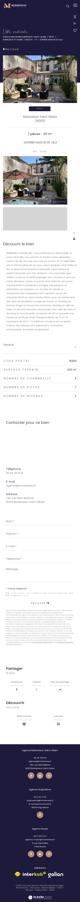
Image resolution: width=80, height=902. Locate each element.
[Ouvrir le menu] (75, 5)
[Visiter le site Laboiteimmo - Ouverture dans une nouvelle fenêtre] (40, 895)
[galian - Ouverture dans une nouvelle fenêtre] (55, 875)
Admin (60, 888)
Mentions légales (49, 888)
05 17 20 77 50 (40, 797)
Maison (29, 39)
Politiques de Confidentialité (43, 642)
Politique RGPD (41, 890)
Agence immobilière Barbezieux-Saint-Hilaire (24, 37)
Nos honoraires (22, 888)
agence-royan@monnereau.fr (40, 839)
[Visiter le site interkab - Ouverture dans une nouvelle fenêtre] (34, 874)
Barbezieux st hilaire (13, 39)
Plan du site (35, 888)
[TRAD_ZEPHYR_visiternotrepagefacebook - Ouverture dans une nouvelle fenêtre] (31, 775)
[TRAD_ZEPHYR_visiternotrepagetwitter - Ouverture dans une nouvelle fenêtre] (40, 775)
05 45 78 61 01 (14, 473)
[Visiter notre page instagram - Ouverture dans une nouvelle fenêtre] (49, 775)
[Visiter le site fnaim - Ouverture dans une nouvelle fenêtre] (17, 874)
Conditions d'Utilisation (65, 642)
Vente (51, 37)
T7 (36, 39)
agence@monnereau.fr (21, 485)
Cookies (52, 890)
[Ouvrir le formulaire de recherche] (67, 6)
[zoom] (35, 203)
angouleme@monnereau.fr (40, 800)
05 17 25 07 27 (40, 836)
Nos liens (29, 890)
